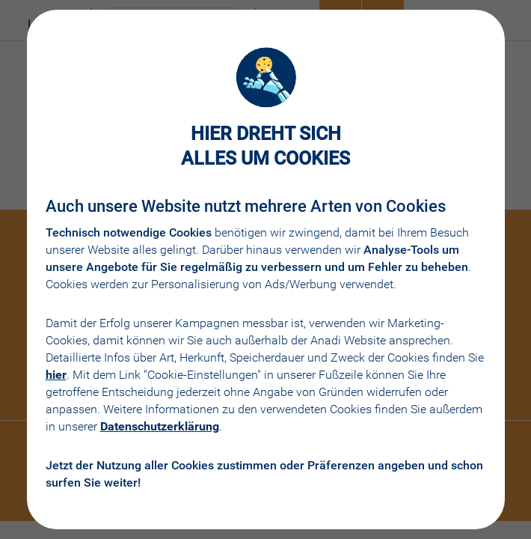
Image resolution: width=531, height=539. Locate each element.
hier (56, 375)
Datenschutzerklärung (159, 426)
